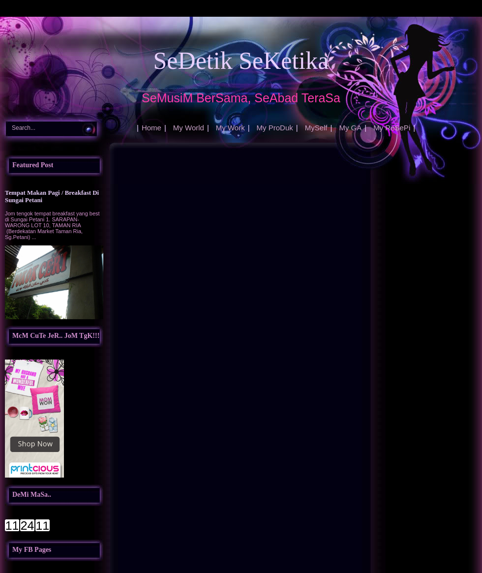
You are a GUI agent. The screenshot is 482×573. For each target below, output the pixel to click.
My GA (350, 127)
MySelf (316, 127)
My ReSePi (391, 127)
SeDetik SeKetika (241, 60)
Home (151, 127)
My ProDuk (275, 127)
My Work (230, 127)
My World (188, 127)
